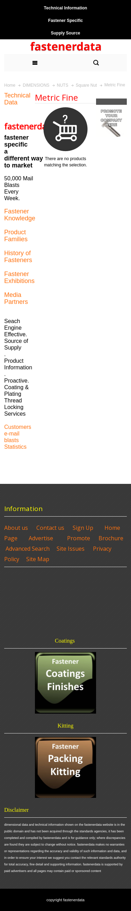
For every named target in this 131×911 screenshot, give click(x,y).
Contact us (50, 528)
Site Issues (71, 548)
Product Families (16, 236)
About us (16, 528)
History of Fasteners (18, 257)
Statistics (15, 447)
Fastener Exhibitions (19, 277)
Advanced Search (28, 548)
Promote (78, 538)
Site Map (37, 559)
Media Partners (16, 298)
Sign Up (83, 528)
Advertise (41, 538)
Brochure (111, 538)
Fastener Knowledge (19, 215)
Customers (17, 427)
